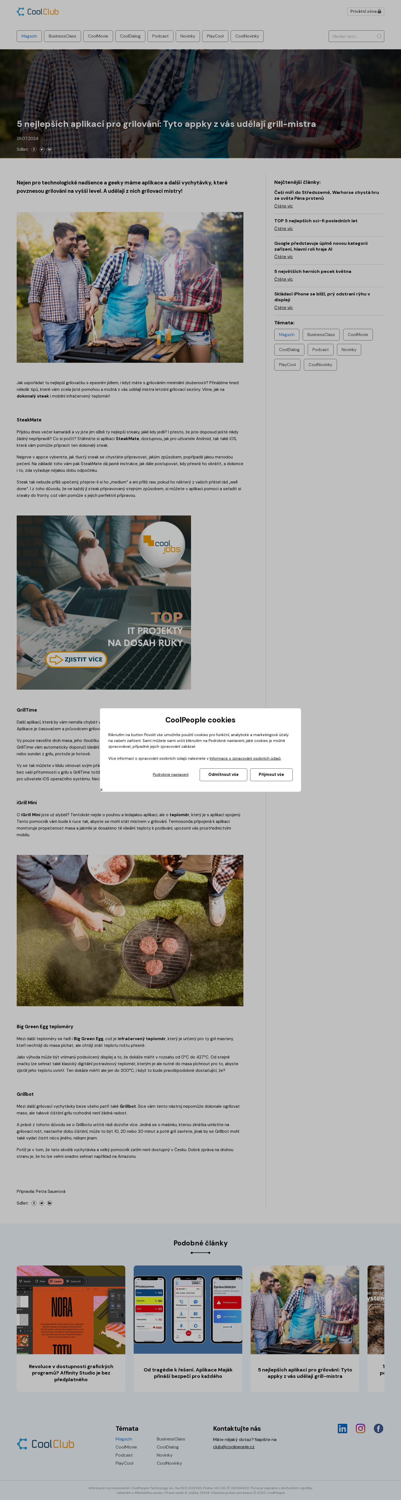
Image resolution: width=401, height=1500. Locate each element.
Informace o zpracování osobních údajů (245, 758)
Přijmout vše (271, 774)
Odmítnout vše (223, 774)
